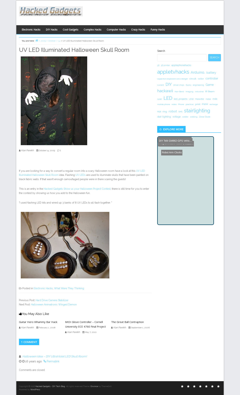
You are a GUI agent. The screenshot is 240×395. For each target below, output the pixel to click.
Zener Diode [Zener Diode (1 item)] (204, 117)
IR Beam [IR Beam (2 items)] (209, 91)
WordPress (35, 389)
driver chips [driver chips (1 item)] (178, 85)
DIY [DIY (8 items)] (169, 84)
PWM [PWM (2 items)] (205, 104)
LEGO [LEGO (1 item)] (191, 99)
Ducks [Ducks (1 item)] (188, 85)
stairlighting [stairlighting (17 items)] (197, 110)
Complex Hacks (92, 29)
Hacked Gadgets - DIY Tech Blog (50, 386)
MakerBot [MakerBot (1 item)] (199, 99)
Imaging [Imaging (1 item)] (189, 91)
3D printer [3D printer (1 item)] (165, 65)
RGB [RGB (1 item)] (159, 112)
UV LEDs (81, 175)
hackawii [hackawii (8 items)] (165, 91)
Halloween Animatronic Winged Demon (54, 304)
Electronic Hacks (31, 29)
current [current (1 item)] (160, 85)
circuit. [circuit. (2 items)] (193, 78)
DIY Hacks (51, 29)
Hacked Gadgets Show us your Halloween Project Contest (77, 188)
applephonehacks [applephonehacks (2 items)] (181, 65)
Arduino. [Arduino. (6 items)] (198, 72)
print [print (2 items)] (197, 104)
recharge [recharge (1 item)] (214, 104)
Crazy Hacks (138, 29)
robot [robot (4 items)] (173, 111)
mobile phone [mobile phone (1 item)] (163, 104)
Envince (94, 386)
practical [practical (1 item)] (190, 104)
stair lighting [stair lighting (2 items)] (164, 116)
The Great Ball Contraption (127, 322)
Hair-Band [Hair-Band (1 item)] (179, 91)
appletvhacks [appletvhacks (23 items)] (173, 72)
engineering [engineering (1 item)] (198, 85)
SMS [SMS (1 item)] (180, 112)
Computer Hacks (116, 29)
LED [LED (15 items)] (168, 98)
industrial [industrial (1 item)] (199, 91)
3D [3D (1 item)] (158, 65)
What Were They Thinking (69, 288)
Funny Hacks (157, 29)
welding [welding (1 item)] (193, 117)
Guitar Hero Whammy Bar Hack (38, 322)
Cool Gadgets (70, 29)
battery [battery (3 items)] (211, 72)
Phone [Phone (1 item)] (181, 104)
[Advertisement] (154, 12)
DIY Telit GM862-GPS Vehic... (174, 139)
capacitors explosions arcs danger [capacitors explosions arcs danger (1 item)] (172, 79)
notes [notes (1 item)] (174, 104)
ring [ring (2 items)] (165, 111)
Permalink (53, 361)
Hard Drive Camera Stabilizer (52, 300)
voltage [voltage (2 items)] (176, 116)
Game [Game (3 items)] (210, 84)
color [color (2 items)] (201, 78)
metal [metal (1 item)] (208, 99)
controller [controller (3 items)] (211, 78)
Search (161, 51)
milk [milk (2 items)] (215, 98)
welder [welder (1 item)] (185, 117)
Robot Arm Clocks (170, 144)
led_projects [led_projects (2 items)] (180, 98)
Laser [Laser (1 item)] (159, 99)
